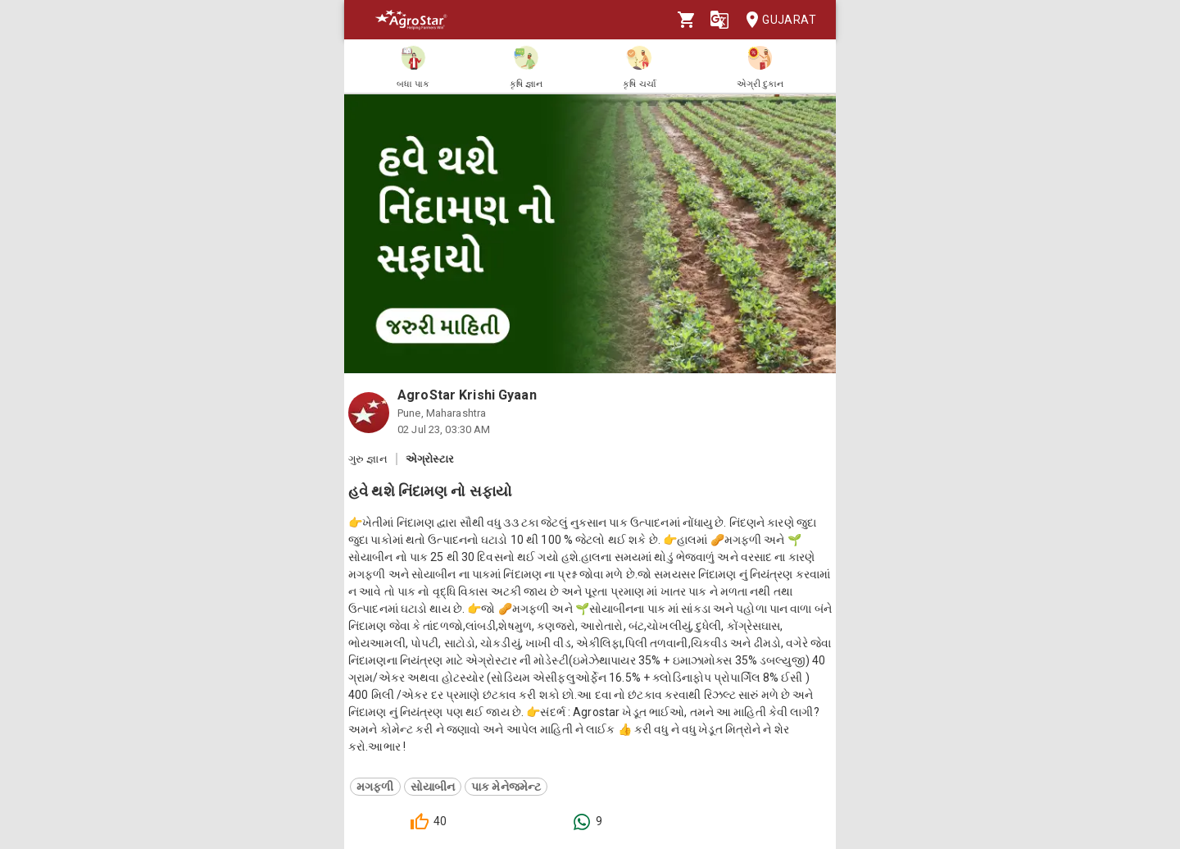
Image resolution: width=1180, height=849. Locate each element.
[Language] (719, 19)
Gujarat (776, 20)
